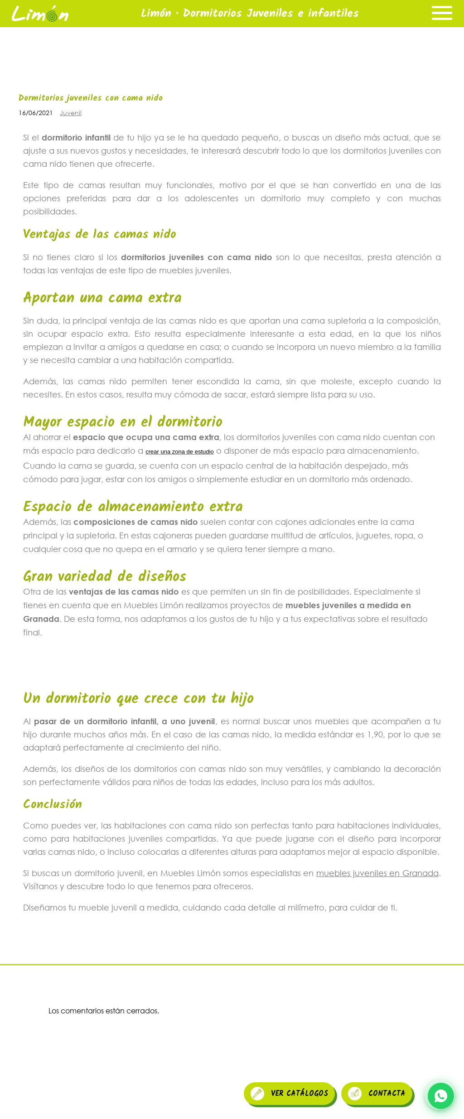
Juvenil (71, 112)
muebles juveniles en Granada (377, 873)
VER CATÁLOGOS (289, 1093)
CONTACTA (377, 1093)
